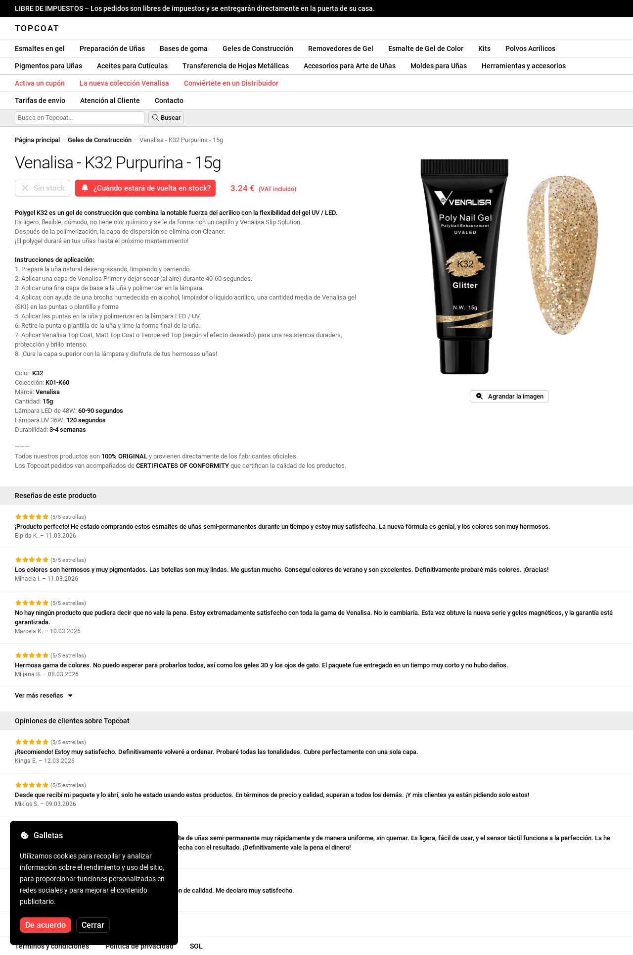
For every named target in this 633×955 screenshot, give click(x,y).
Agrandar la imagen (509, 396)
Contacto (169, 100)
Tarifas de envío (40, 100)
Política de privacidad (139, 946)
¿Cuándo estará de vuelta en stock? (145, 188)
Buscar (166, 117)
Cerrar (93, 925)
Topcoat (37, 28)
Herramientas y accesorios (524, 66)
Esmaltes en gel (40, 48)
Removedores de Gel (340, 48)
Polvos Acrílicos (530, 48)
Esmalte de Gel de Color (425, 48)
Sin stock (42, 188)
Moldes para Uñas (438, 66)
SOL (196, 946)
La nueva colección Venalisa (124, 83)
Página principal (37, 140)
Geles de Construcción (258, 48)
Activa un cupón (40, 83)
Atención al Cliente (110, 100)
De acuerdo (45, 925)
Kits (484, 48)
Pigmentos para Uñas (48, 66)
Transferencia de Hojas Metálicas (235, 66)
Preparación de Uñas (112, 48)
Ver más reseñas (44, 695)
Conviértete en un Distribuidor (231, 83)
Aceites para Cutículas (132, 66)
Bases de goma (184, 48)
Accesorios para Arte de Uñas (350, 66)
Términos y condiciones (52, 946)
